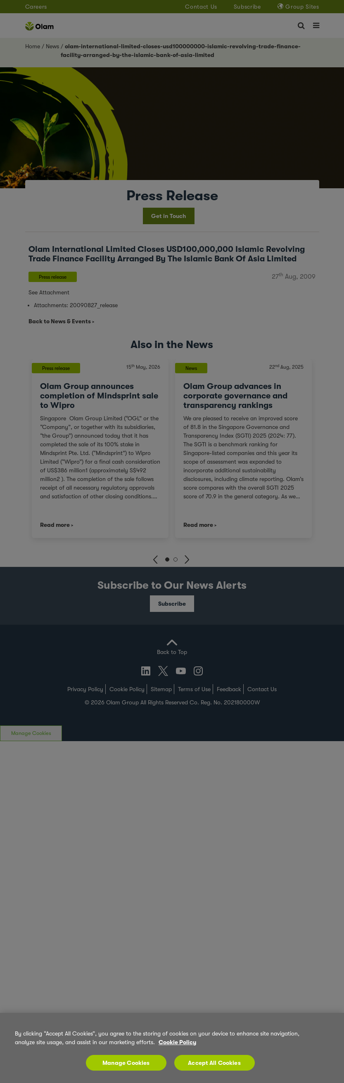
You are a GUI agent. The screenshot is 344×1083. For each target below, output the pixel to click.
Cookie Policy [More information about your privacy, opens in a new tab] (177, 1042)
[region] (172, 1048)
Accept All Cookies (214, 1062)
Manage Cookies (126, 1062)
